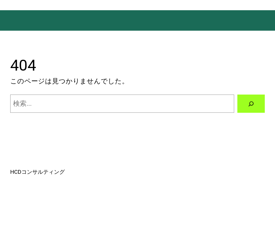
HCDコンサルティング (37, 172)
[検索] (251, 104)
